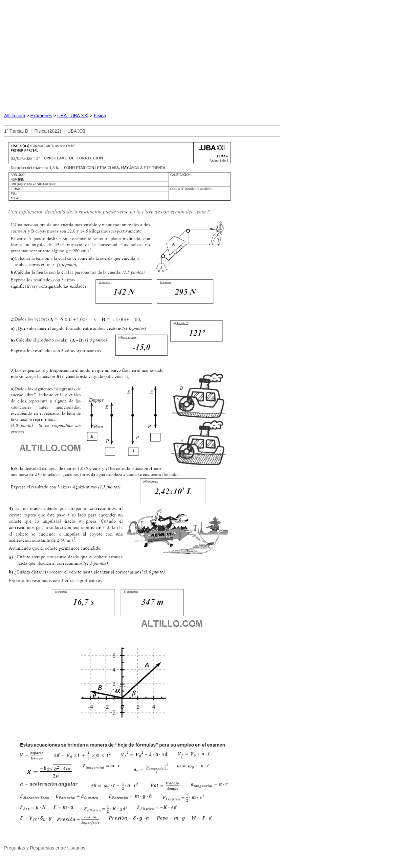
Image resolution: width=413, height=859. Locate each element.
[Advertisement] (142, 55)
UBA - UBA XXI (72, 115)
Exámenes (41, 115)
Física (100, 115)
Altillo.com (14, 115)
